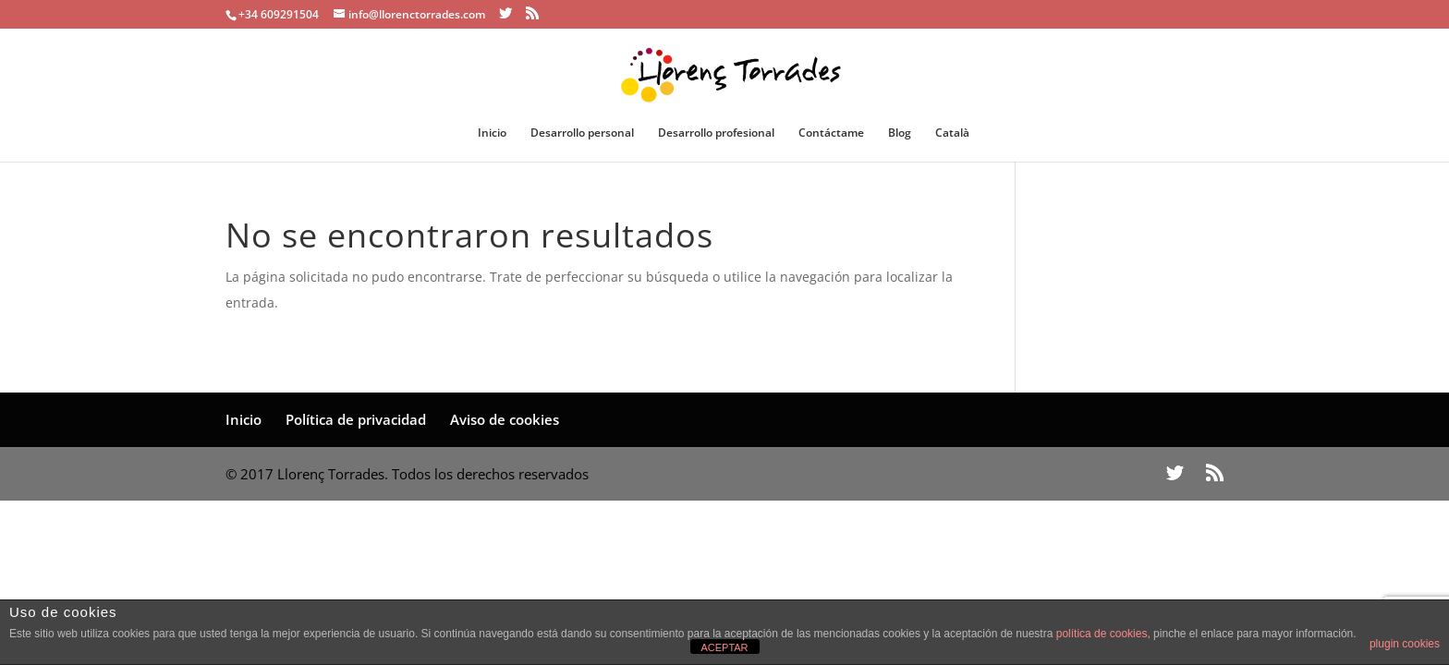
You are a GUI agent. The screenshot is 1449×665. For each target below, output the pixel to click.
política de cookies (1102, 633)
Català (952, 133)
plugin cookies (1405, 643)
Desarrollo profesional (716, 133)
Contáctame (831, 133)
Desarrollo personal (582, 133)
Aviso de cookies (504, 419)
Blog (899, 133)
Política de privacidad (356, 419)
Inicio (492, 133)
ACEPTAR (724, 647)
